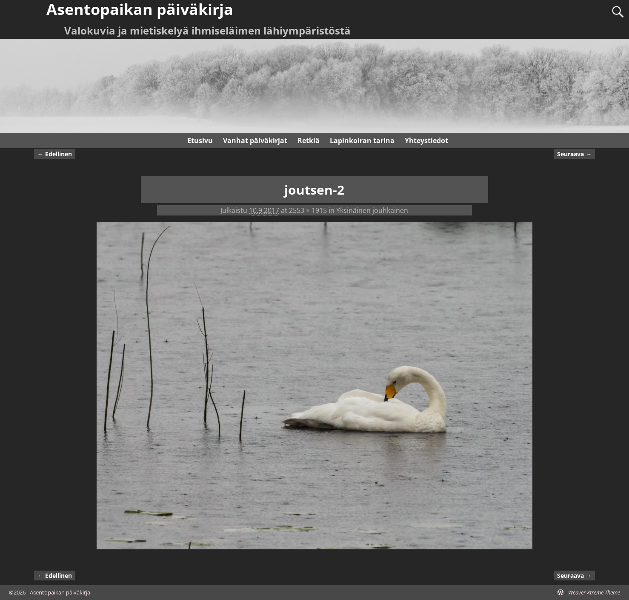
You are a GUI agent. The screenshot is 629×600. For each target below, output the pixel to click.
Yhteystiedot (426, 140)
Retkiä (308, 140)
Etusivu (200, 140)
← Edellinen (54, 154)
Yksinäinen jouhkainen (372, 210)
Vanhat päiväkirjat (255, 140)
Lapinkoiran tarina (362, 140)
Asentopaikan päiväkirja (60, 592)
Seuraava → (574, 154)
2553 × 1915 (308, 210)
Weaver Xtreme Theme (594, 592)
